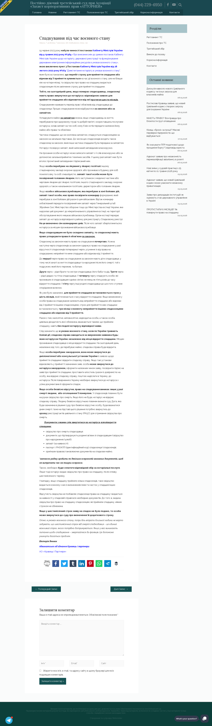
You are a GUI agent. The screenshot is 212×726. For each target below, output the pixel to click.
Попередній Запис (46, 589)
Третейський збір (124, 12)
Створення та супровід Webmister (106, 718)
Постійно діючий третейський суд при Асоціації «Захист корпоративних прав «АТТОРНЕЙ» (70, 4)
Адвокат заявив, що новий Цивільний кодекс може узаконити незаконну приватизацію (166, 183)
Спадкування (74, 43)
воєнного (61, 43)
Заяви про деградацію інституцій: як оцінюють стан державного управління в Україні (167, 198)
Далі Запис (121, 589)
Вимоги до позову (156, 54)
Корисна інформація (151, 12)
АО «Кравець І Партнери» (52, 551)
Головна (37, 12)
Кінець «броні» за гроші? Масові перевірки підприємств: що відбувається (163, 133)
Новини (52, 12)
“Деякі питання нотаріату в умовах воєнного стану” (93, 70)
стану (82, 43)
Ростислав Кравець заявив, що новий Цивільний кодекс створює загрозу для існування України (166, 106)
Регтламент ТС (71, 12)
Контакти (174, 12)
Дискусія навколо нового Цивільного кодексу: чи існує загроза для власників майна (166, 91)
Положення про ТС (97, 12)
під (67, 43)
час (86, 43)
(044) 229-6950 (148, 4)
